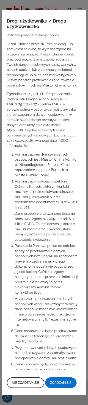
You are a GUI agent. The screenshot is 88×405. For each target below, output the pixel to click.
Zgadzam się (61, 383)
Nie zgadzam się (25, 383)
